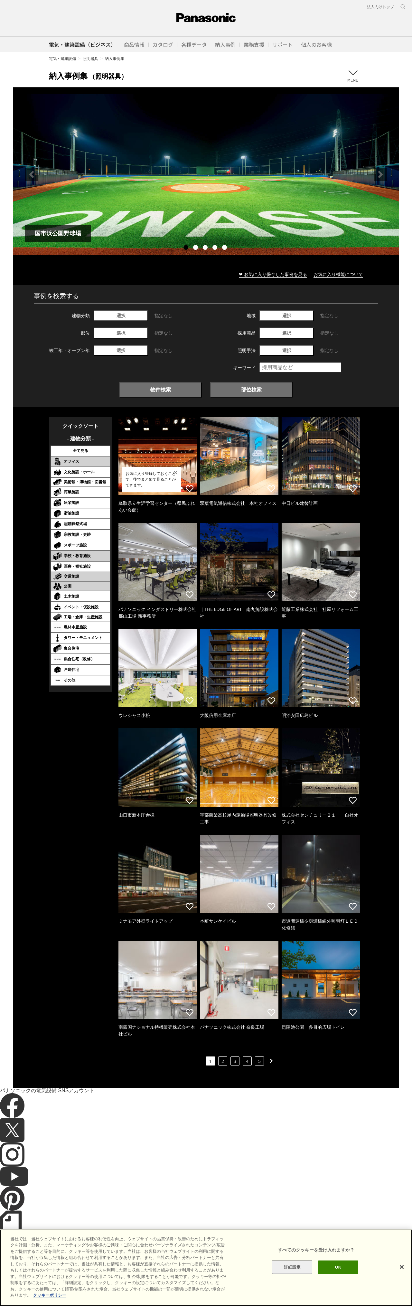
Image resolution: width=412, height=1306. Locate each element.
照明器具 (90, 58)
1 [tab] (186, 248)
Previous (31, 174)
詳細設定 (292, 1277)
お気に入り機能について (338, 274)
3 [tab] (206, 248)
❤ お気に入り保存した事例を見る (273, 274)
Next (380, 174)
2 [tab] (196, 248)
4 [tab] (215, 248)
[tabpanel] (206, 174)
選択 (121, 315)
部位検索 (251, 389)
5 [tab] (225, 248)
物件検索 (160, 389)
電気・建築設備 (62, 58)
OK (338, 1277)
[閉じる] (402, 1278)
